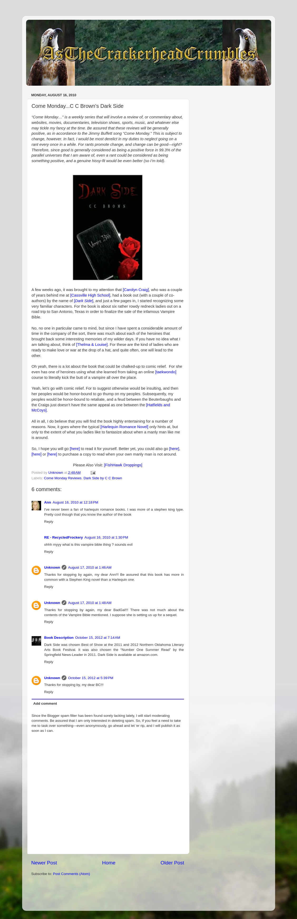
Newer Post (44, 862)
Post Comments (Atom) (71, 874)
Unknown (52, 567)
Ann (47, 502)
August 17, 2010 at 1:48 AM (89, 603)
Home (108, 862)
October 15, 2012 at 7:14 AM (97, 638)
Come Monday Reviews (63, 478)
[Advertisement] (93, 892)
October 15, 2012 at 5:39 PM (90, 678)
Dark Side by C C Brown (103, 478)
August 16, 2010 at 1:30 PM (106, 537)
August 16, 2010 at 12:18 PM (75, 502)
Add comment (45, 703)
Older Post (172, 862)
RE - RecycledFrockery (63, 537)
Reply (48, 522)
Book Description (59, 638)
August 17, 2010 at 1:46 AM (89, 567)
